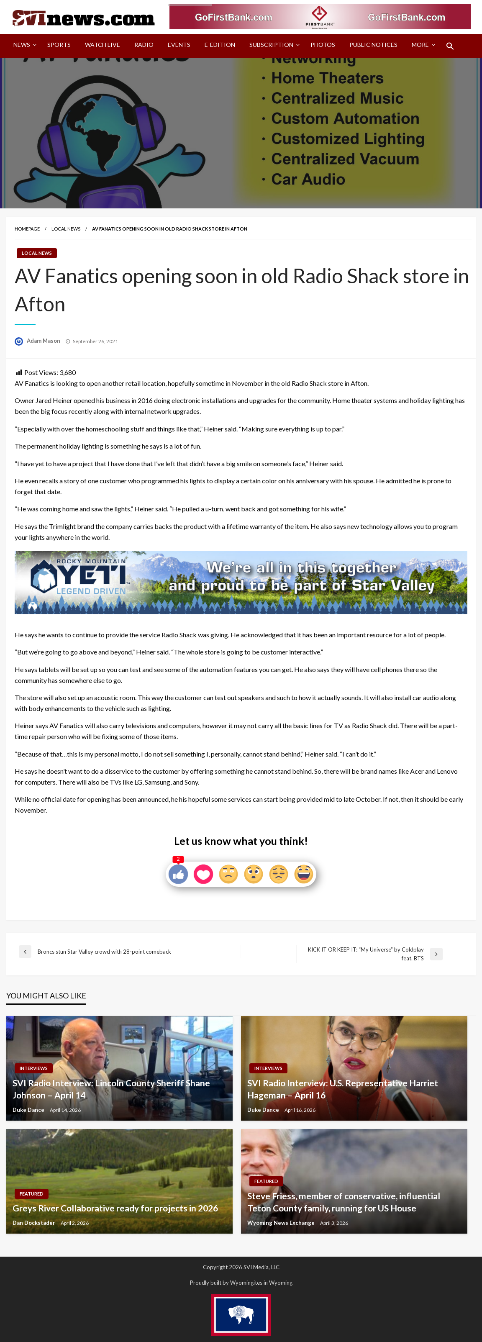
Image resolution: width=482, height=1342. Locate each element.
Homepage (27, 228)
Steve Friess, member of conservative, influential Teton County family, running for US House (343, 1202)
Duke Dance (29, 1109)
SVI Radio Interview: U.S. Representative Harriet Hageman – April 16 (342, 1089)
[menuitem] (23, 46)
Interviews (34, 1068)
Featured (32, 1193)
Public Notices (373, 44)
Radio (144, 44)
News (21, 44)
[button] (450, 46)
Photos (322, 44)
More (420, 44)
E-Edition (220, 44)
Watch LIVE (102, 44)
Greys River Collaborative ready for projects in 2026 (115, 1208)
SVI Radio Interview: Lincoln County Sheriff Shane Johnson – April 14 (111, 1089)
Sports (59, 44)
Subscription (271, 44)
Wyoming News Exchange (281, 1222)
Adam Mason (44, 340)
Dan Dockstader (34, 1222)
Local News (65, 228)
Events (179, 44)
